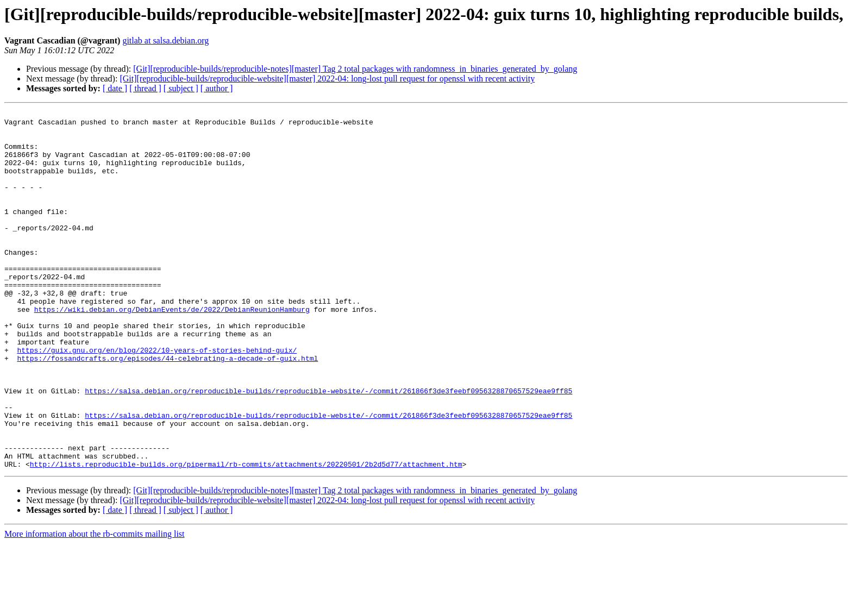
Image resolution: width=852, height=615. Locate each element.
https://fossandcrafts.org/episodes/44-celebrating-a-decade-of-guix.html (167, 408)
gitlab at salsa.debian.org (165, 40)
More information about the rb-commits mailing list (94, 605)
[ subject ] (181, 88)
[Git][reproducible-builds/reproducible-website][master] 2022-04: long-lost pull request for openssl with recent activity (327, 78)
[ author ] (217, 88)
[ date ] (115, 88)
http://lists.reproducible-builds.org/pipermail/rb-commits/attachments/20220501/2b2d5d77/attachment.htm (246, 536)
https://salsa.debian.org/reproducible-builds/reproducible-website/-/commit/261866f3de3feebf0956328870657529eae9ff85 (328, 448)
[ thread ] (145, 88)
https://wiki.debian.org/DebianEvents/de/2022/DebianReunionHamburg (172, 350)
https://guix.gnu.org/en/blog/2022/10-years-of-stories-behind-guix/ (157, 399)
